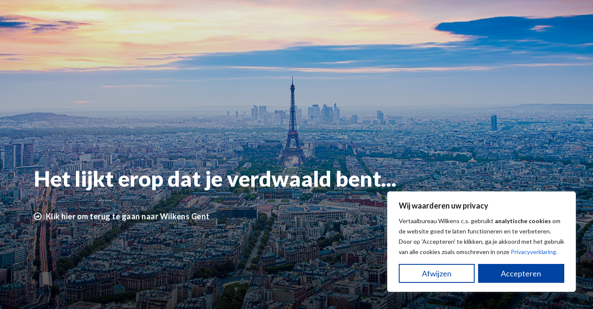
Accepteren (521, 273)
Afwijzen (437, 273)
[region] (481, 241)
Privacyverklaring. (534, 251)
